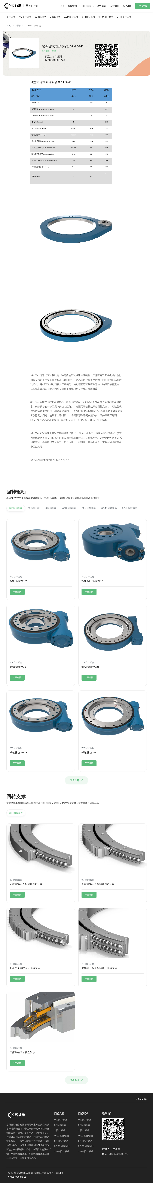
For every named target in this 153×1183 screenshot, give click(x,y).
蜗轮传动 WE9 (18, 666)
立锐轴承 (21, 1172)
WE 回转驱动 (25, 16)
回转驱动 (10, 16)
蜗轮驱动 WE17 (90, 752)
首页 (8, 25)
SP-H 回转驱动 (124, 16)
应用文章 (101, 5)
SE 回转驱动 (40, 16)
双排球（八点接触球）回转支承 (99, 968)
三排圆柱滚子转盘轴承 (22, 1052)
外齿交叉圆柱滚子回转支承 (25, 968)
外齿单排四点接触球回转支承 (98, 884)
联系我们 (127, 5)
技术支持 (143, 6)
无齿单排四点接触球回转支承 (26, 884)
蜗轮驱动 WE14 (18, 752)
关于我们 (114, 5)
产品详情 (17, 591)
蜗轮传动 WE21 (90, 666)
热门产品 (31, 5)
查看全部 (77, 780)
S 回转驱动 (55, 16)
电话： (115, 1154)
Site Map (141, 1099)
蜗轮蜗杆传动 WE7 (92, 581)
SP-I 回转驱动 (88, 16)
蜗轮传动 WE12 (18, 581)
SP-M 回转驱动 (105, 16)
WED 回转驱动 (71, 16)
